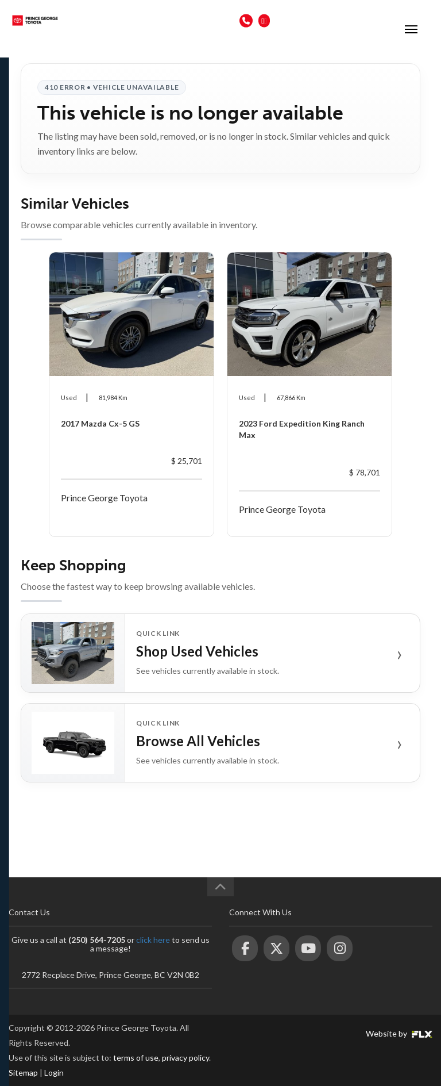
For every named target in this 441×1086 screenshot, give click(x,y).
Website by (399, 1033)
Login (54, 1072)
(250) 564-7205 (209, 20)
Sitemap (23, 1072)
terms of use (135, 1057)
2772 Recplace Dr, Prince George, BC (334, 20)
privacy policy (185, 1057)
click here (153, 940)
